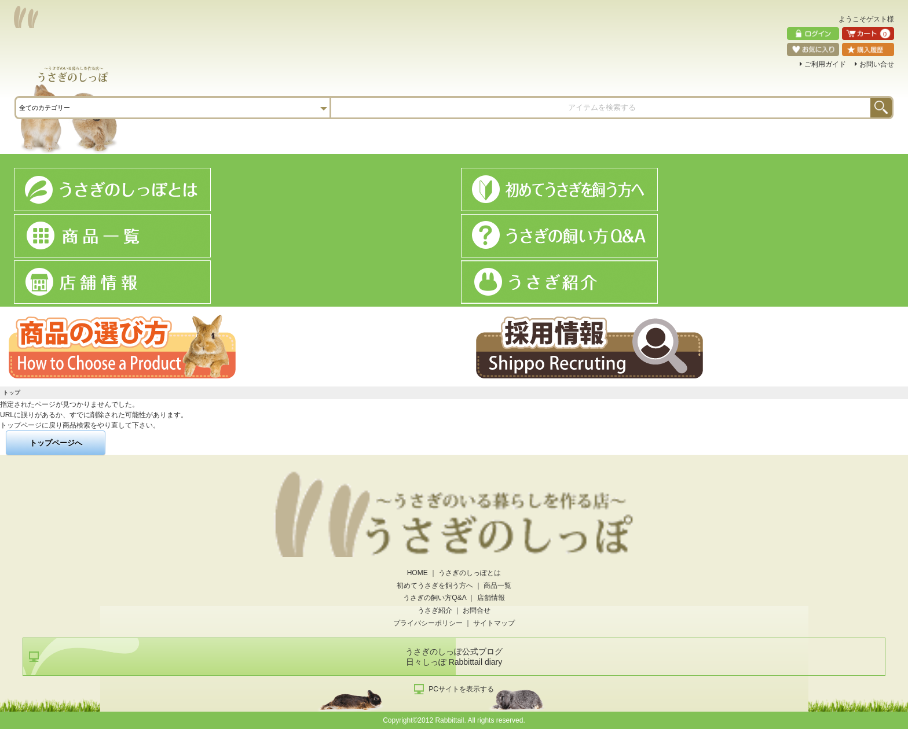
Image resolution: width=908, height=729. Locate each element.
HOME (417, 573)
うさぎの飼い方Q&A (434, 598)
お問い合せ (876, 64)
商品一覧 (497, 585)
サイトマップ (494, 623)
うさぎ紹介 (435, 610)
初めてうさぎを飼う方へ (435, 585)
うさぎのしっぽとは (469, 573)
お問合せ (476, 610)
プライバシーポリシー (428, 623)
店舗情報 (491, 598)
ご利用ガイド (825, 64)
